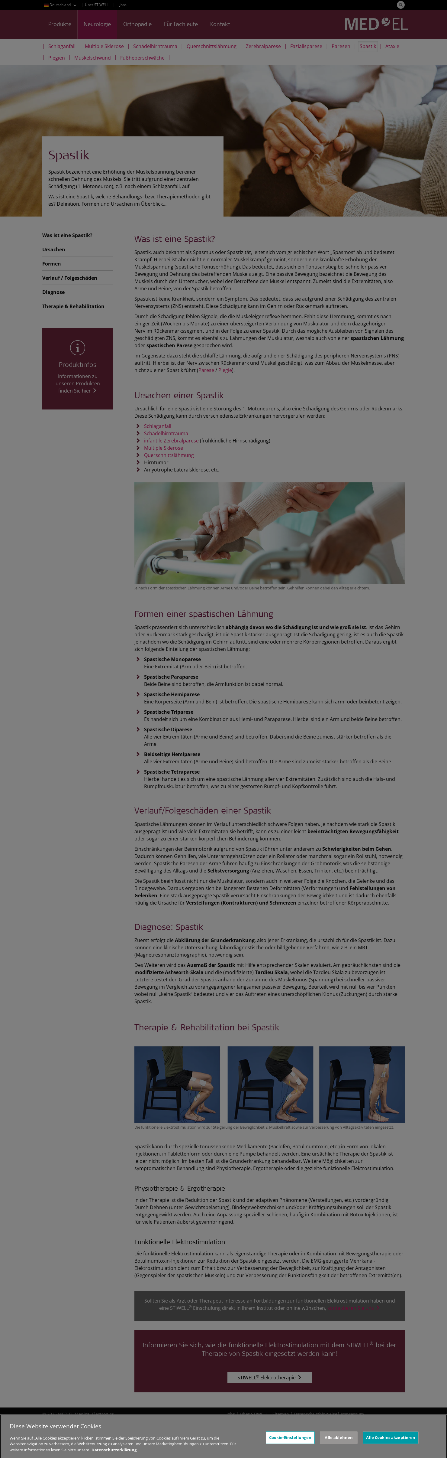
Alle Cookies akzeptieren (390, 1447)
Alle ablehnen (339, 1447)
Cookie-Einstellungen (290, 1447)
